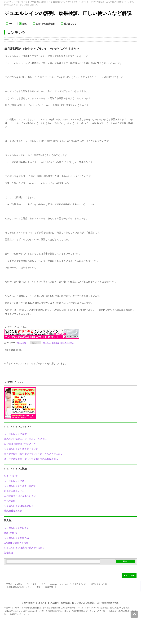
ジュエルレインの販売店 (16, 538)
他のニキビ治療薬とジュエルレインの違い (25, 439)
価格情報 (24, 39)
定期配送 (55, 343)
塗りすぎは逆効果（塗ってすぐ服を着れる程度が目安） (32, 458)
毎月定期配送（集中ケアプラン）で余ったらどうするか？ (33, 454)
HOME (6, 39)
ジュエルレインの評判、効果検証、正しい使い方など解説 (68, 13)
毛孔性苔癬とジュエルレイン (18, 587)
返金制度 (8, 552)
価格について (11, 533)
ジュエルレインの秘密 (15, 434)
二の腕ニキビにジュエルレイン (20, 496)
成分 (43, 584)
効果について (11, 476)
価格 (38, 587)
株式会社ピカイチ (13, 510)
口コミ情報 (31, 584)
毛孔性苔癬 (9, 501)
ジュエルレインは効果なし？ (18, 506)
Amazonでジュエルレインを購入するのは (68, 584)
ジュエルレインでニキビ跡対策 (20, 486)
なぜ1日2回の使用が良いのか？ (20, 444)
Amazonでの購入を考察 (16, 543)
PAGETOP (129, 575)
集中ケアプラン (67, 343)
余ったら (47, 343)
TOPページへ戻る (14, 584)
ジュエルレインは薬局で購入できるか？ (24, 547)
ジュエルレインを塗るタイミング (21, 449)
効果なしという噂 (99, 584)
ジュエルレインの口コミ (16, 528)
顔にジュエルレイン (14, 491)
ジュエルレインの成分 (15, 481)
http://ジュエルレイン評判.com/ (19, 611)
